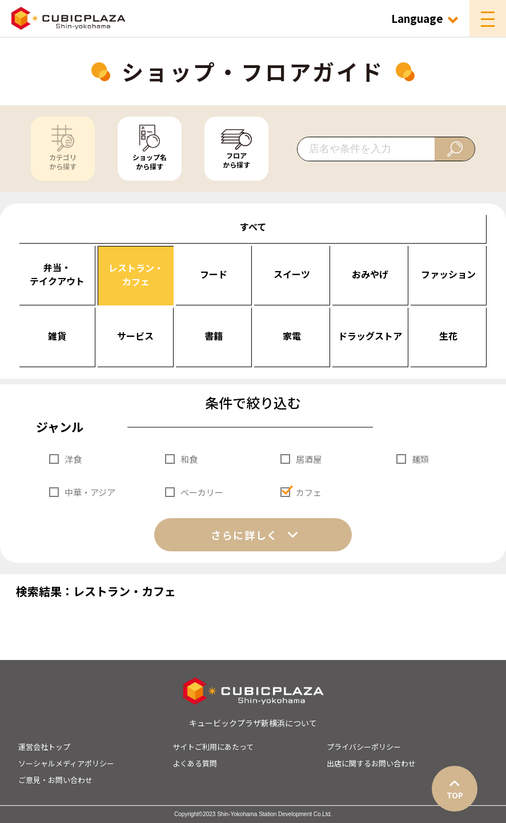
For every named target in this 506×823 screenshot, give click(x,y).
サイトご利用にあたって (213, 746)
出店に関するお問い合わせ (371, 763)
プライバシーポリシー (364, 746)
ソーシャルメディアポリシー (66, 763)
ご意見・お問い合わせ (55, 779)
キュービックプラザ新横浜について (253, 723)
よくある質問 (194, 763)
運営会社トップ (44, 746)
